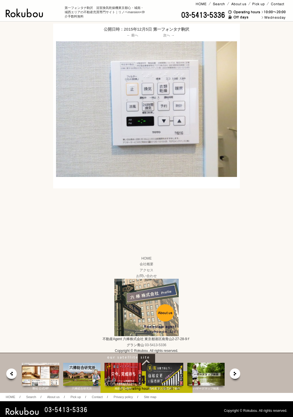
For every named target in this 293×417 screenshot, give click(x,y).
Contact (97, 397)
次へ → (168, 35)
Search (31, 397)
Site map (150, 397)
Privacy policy (123, 397)
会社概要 (146, 264)
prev (11, 375)
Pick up (75, 397)
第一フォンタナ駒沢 (171, 29)
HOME (146, 258)
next (235, 375)
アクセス (146, 270)
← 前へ (132, 35)
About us (53, 397)
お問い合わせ (146, 276)
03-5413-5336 (155, 345)
